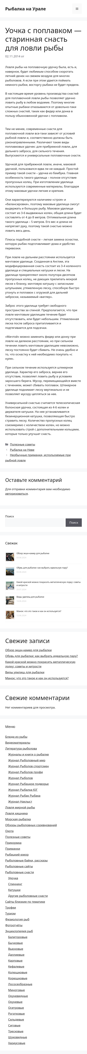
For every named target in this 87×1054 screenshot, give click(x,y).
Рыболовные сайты (19, 866)
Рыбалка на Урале (25, 9)
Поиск (9, 516)
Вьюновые (15, 949)
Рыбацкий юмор (17, 854)
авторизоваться (16, 494)
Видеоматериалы (17, 743)
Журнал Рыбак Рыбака (24, 796)
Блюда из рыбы (16, 737)
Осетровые (16, 1008)
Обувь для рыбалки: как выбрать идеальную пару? (42, 567)
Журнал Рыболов (20, 778)
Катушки (14, 890)
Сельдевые (16, 1019)
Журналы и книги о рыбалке (28, 754)
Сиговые (14, 1025)
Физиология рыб (17, 919)
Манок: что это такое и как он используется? (38, 611)
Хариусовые (16, 1043)
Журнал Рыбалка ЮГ (23, 790)
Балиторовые (17, 937)
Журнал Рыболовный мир (26, 760)
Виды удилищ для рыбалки (30, 596)
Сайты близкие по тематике (25, 902)
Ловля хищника (16, 813)
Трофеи (10, 907)
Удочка (13, 878)
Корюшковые (17, 978)
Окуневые (15, 1002)
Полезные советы (22, 444)
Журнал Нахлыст (20, 801)
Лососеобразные (20, 984)
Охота (9, 831)
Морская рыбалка (18, 819)
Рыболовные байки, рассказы (26, 860)
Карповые (15, 961)
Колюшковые (17, 972)
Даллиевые (16, 955)
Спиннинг (15, 884)
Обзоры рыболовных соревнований (31, 825)
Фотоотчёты (14, 925)
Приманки (12, 849)
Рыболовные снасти (19, 872)
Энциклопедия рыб (19, 931)
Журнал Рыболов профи (25, 772)
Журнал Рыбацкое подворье (28, 784)
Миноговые (16, 990)
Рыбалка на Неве (22, 450)
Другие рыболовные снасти (28, 896)
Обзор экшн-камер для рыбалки (32, 553)
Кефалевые (16, 966)
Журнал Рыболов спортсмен (28, 766)
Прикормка (13, 843)
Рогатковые (16, 1014)
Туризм (10, 913)
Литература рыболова (21, 748)
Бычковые (15, 943)
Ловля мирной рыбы (20, 807)
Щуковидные (17, 1037)
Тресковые (15, 1031)
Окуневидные (18, 996)
